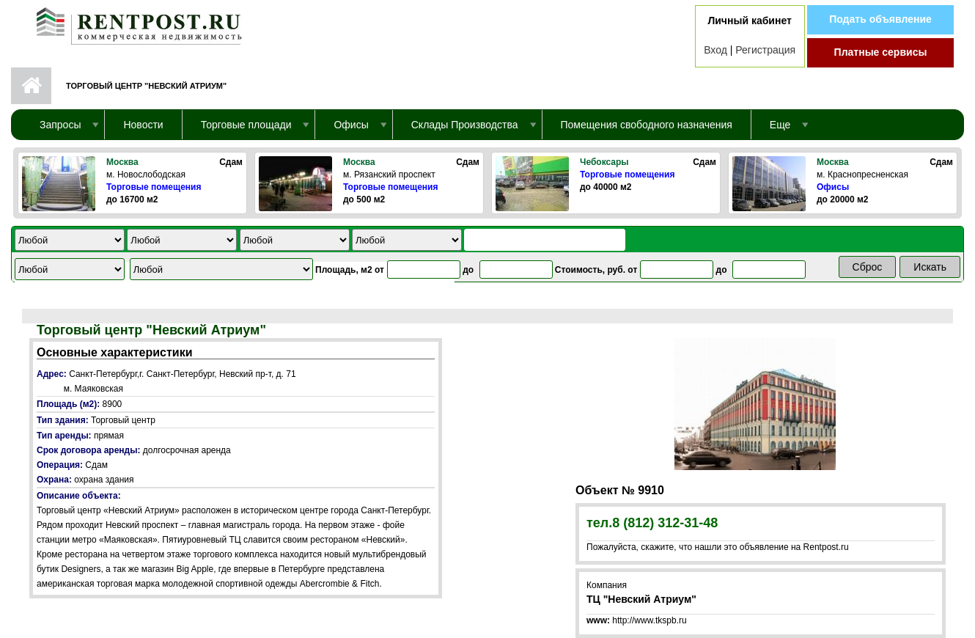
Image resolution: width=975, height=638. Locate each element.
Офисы (833, 187)
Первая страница (31, 85)
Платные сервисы (880, 52)
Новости (143, 125)
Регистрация (765, 50)
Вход (715, 50)
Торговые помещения (153, 187)
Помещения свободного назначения (646, 125)
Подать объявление (880, 19)
